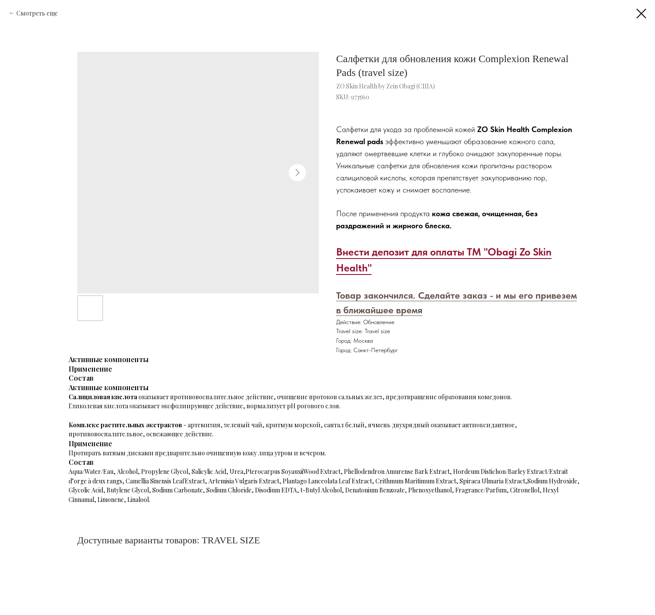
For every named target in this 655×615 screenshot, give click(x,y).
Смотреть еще (37, 13)
